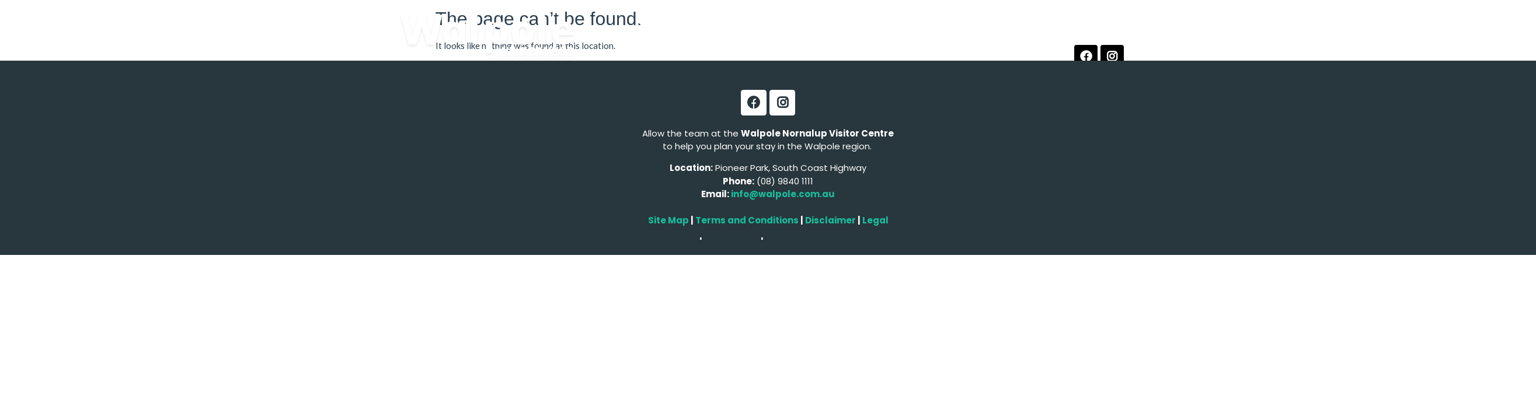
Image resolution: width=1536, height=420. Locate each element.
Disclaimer (831, 220)
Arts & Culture (678, 47)
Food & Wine (941, 21)
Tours (880, 21)
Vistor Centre (848, 47)
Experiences (721, 21)
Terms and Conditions (747, 220)
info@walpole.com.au (783, 194)
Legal (875, 220)
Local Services (764, 47)
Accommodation (808, 21)
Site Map (668, 220)
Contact (917, 47)
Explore (656, 21)
